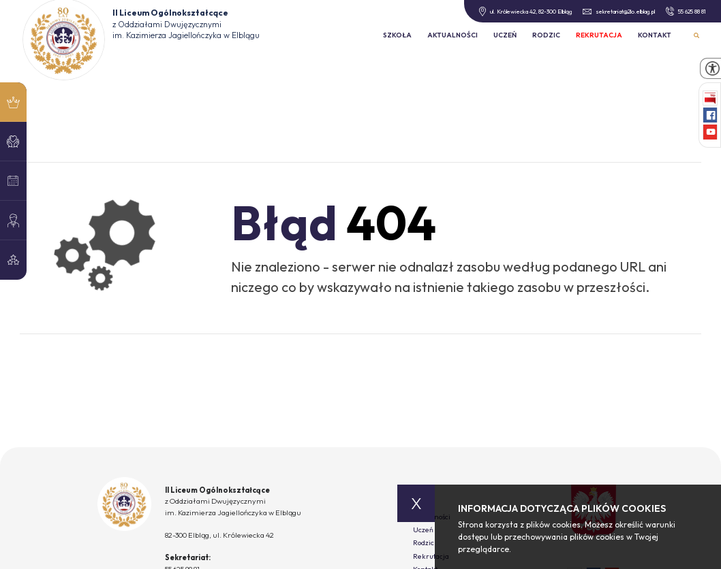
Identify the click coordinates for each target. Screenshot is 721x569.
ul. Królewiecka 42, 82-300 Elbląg (525, 11)
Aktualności (452, 35)
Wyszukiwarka (696, 35)
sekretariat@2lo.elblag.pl (619, 11)
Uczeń (505, 35)
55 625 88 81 (686, 11)
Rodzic (546, 35)
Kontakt (654, 35)
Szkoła (397, 35)
